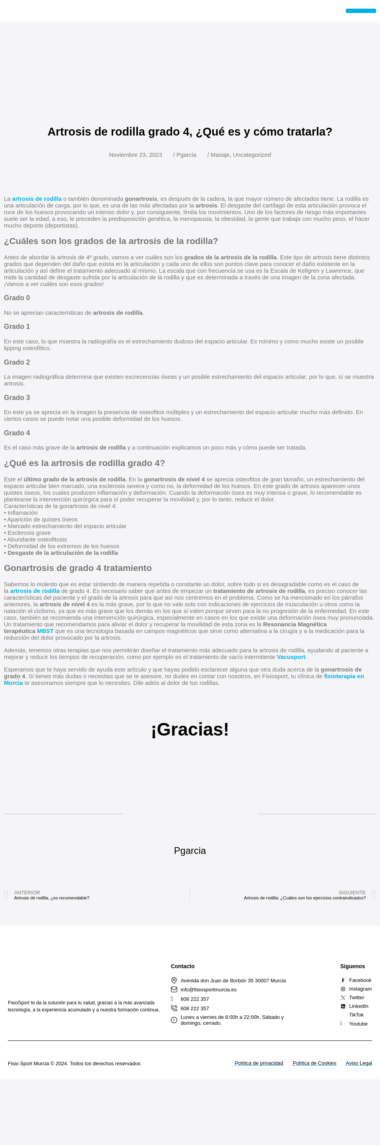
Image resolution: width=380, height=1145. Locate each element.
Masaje (220, 154)
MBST (45, 631)
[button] (361, 11)
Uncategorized (252, 154)
